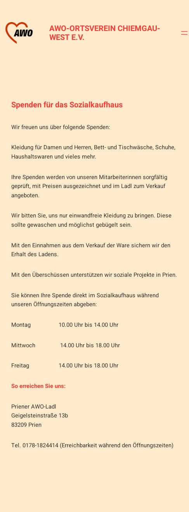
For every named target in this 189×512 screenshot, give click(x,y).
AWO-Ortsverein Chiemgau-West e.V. (104, 33)
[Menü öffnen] (184, 33)
